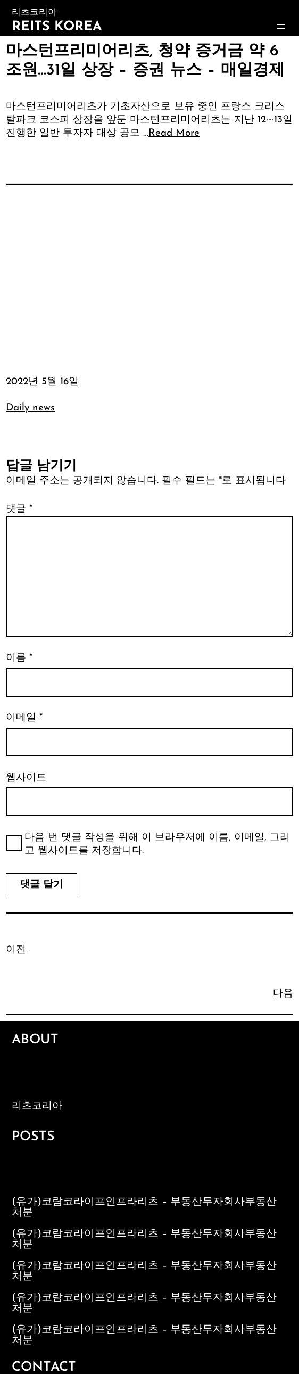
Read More (174, 133)
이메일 (24, 718)
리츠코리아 (37, 1106)
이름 (19, 658)
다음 (283, 994)
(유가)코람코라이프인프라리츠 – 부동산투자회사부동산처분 (144, 1207)
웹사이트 (26, 778)
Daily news (30, 408)
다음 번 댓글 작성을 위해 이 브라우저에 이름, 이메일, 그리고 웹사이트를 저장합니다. (157, 844)
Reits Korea (57, 27)
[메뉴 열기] (281, 26)
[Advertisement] (149, 272)
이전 (16, 950)
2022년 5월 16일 (42, 382)
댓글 (19, 509)
